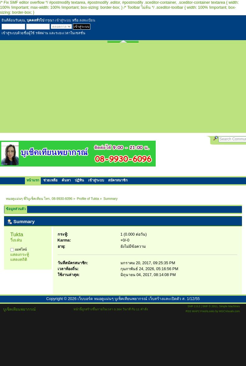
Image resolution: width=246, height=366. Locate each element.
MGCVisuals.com (229, 311)
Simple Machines (229, 306)
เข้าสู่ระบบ (63, 20)
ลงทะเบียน (87, 20)
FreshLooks (207, 311)
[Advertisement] (123, 89)
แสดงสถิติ (18, 259)
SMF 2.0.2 (193, 306)
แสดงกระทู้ (19, 254)
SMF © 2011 (210, 306)
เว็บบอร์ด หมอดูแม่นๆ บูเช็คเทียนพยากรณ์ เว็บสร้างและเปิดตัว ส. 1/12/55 (139, 299)
